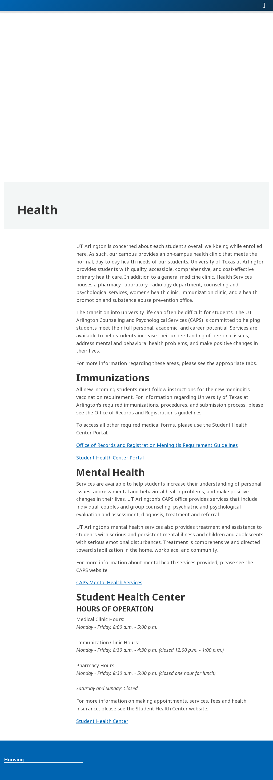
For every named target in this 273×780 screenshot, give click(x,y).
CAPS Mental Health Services (109, 582)
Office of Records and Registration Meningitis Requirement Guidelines (157, 445)
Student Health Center (102, 721)
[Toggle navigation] (264, 5)
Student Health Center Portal (110, 457)
